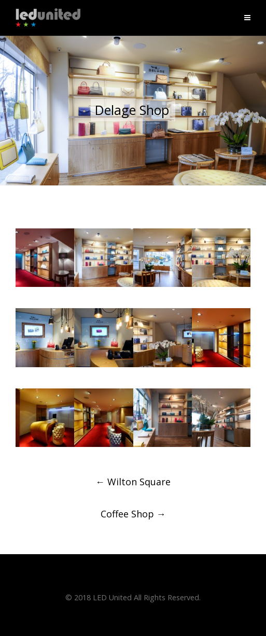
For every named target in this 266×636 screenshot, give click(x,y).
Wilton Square (133, 481)
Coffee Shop (133, 514)
